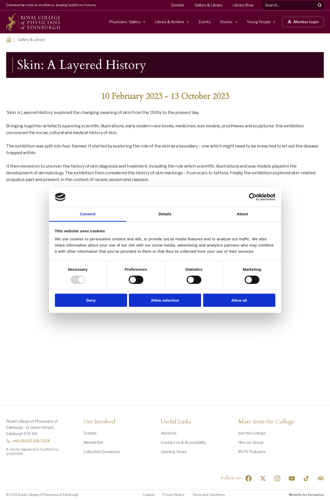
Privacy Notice (173, 495)
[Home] (8, 40)
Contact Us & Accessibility (183, 442)
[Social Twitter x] (263, 478)
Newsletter (93, 442)
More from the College (266, 421)
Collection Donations (102, 451)
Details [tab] (165, 214)
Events (205, 22)
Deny (91, 300)
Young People (259, 22)
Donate (177, 5)
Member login (302, 22)
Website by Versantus (306, 495)
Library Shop (243, 5)
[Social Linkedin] (277, 478)
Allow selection (165, 300)
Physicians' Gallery (125, 22)
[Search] (320, 5)
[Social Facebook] (248, 478)
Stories (226, 22)
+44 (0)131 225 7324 (28, 441)
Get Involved (99, 421)
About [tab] (242, 214)
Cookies (148, 495)
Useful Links (176, 421)
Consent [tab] (88, 214)
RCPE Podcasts (252, 451)
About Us (169, 433)
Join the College (252, 433)
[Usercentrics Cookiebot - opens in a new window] (252, 197)
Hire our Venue (250, 442)
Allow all (239, 300)
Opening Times (174, 451)
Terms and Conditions (209, 495)
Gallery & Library (208, 5)
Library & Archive (169, 22)
